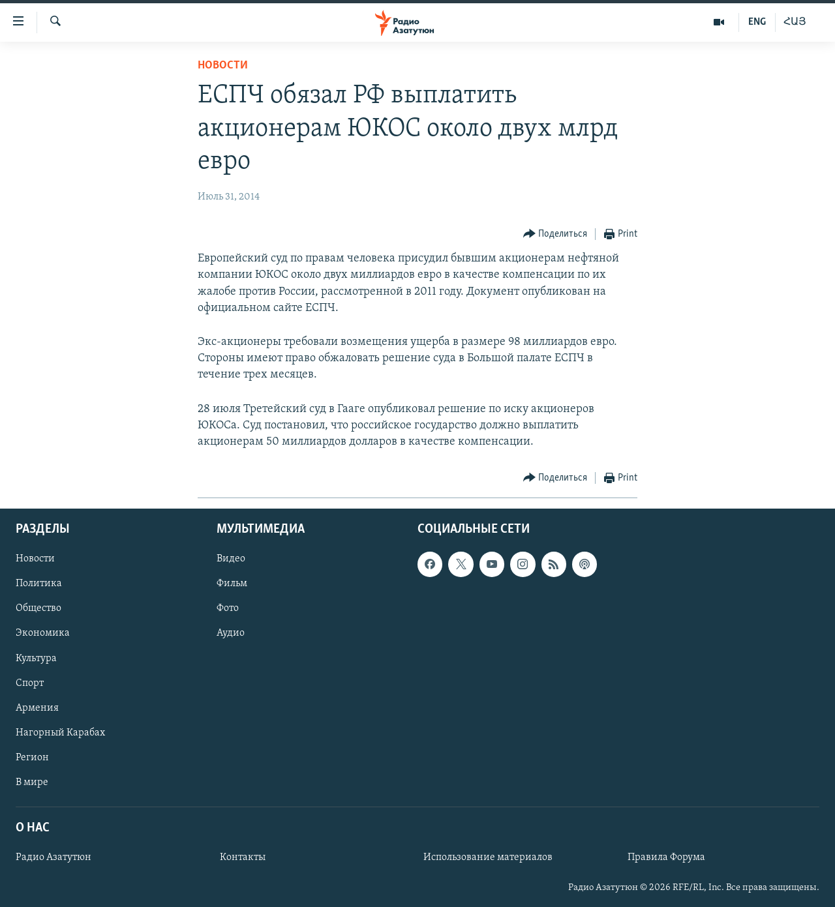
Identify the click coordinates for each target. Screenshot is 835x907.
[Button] (555, 234)
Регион (32, 757)
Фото (228, 609)
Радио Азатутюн (53, 857)
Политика (39, 584)
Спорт (30, 683)
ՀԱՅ (794, 22)
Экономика (43, 634)
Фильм (232, 584)
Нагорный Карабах (60, 733)
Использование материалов (488, 857)
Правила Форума (666, 857)
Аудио (231, 634)
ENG (757, 22)
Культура (36, 658)
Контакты (243, 857)
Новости (223, 65)
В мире (32, 782)
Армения (37, 708)
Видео (231, 559)
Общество (38, 609)
